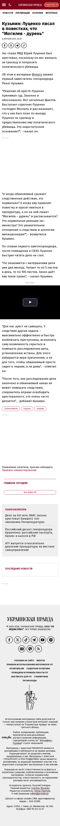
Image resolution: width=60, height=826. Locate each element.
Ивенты (40, 660)
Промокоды (30, 680)
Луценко (27, 409)
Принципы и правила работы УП (30, 672)
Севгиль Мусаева (40, 788)
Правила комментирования (19, 470)
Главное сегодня (16, 483)
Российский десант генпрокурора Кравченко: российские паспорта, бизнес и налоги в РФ (29, 533)
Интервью (51, 13)
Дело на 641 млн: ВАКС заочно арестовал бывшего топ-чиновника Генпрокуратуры (26, 519)
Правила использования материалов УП (30, 664)
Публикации (23, 13)
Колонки (37, 13)
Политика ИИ (16, 668)
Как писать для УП (21, 676)
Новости (8, 13)
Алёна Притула (42, 791)
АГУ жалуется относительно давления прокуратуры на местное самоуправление (29, 547)
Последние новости (18, 568)
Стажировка (41, 676)
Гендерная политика (38, 668)
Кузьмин (40, 409)
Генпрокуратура (11, 409)
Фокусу (37, 74)
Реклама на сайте (24, 660)
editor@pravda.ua (39, 793)
